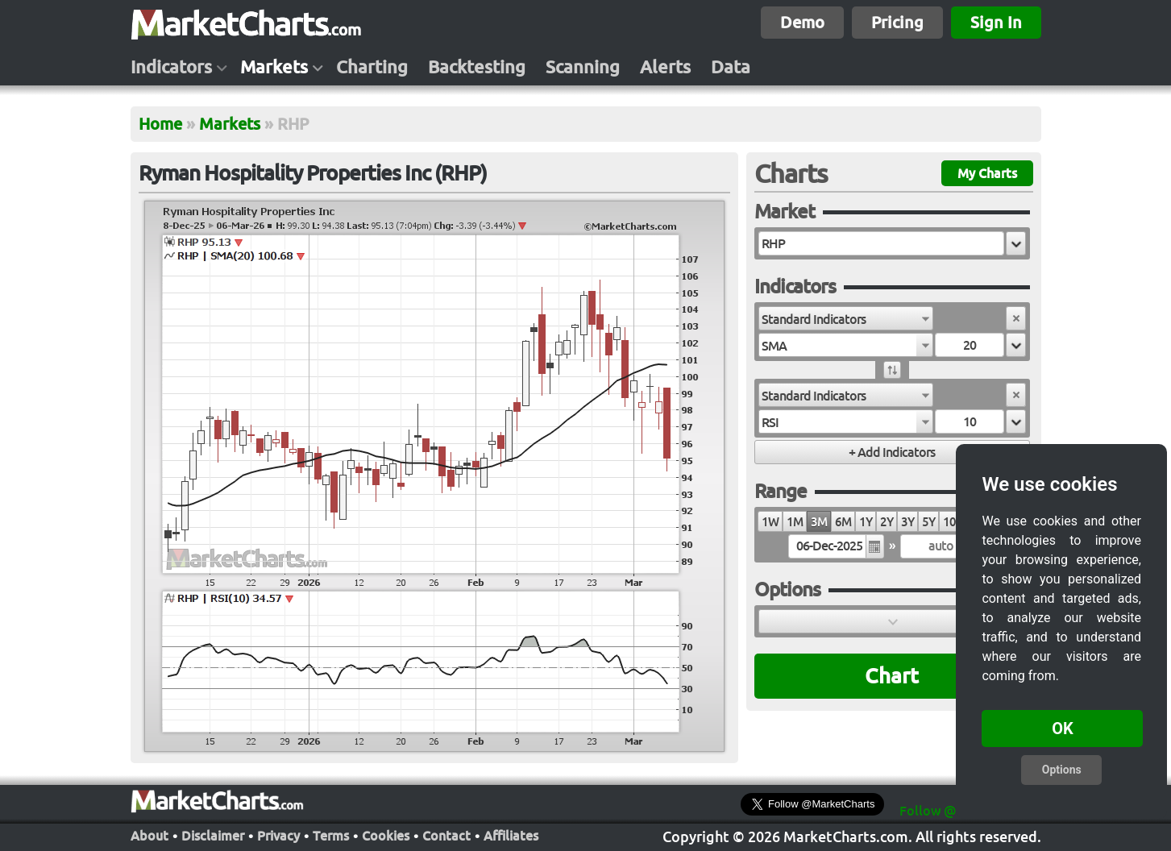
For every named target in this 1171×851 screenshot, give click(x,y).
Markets (274, 67)
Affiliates (511, 835)
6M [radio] (843, 522)
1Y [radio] (865, 522)
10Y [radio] (952, 522)
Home (160, 123)
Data (730, 67)
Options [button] (1062, 769)
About (149, 835)
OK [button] (1062, 728)
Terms (331, 835)
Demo (802, 22)
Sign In (996, 22)
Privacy (278, 835)
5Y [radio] (928, 522)
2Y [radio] (886, 522)
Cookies (385, 835)
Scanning (583, 67)
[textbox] (881, 243)
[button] (1016, 243)
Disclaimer (212, 835)
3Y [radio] (907, 522)
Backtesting (476, 67)
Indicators (171, 67)
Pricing (897, 22)
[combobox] (845, 318)
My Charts (987, 173)
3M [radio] (819, 522)
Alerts (665, 67)
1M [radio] (795, 522)
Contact (446, 835)
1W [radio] (770, 522)
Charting (372, 67)
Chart (892, 675)
